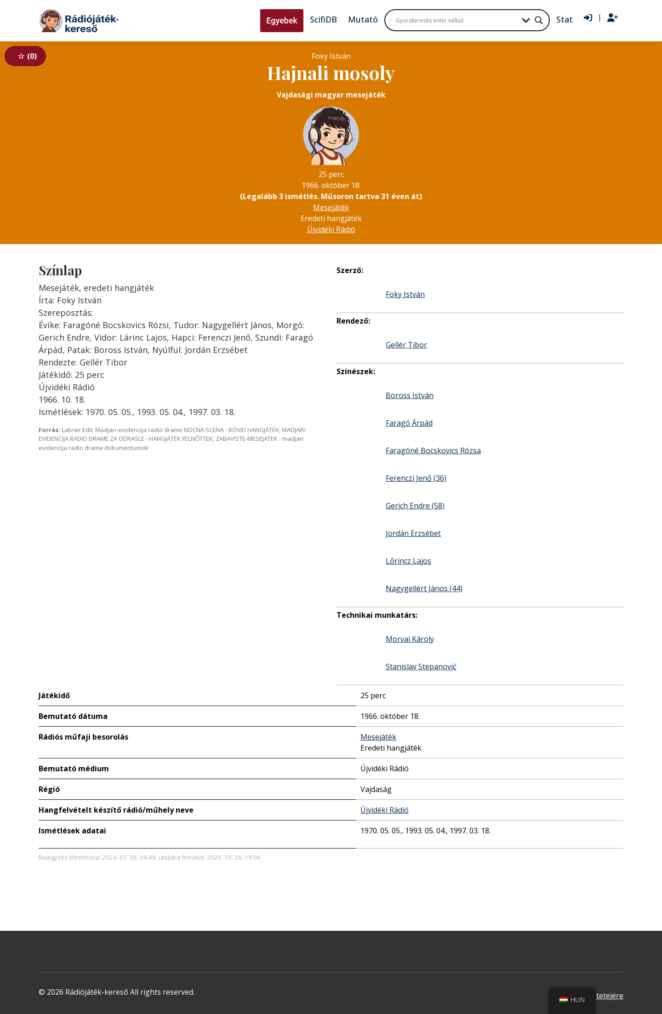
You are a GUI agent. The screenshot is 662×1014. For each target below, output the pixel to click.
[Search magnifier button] (538, 20)
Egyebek (281, 20)
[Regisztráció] (612, 18)
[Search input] (456, 20)
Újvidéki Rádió (331, 229)
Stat (564, 19)
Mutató (363, 19)
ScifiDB (323, 19)
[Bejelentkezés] (588, 18)
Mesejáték (331, 207)
